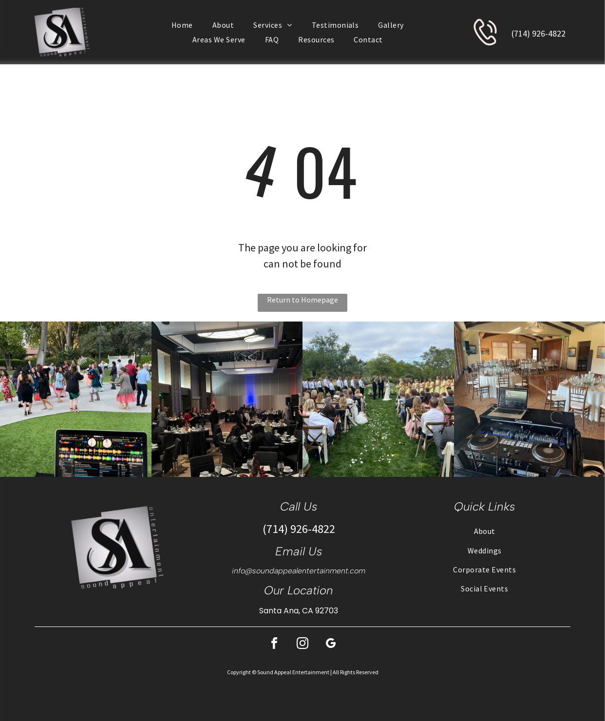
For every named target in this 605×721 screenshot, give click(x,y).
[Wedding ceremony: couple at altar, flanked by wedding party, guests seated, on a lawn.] (378, 399)
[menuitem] (182, 25)
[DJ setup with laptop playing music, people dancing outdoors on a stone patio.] (75, 399)
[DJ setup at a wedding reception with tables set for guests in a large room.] (529, 399)
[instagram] (302, 645)
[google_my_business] (331, 645)
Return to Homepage (302, 299)
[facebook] (274, 645)
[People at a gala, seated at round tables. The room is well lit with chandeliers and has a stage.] (227, 399)
